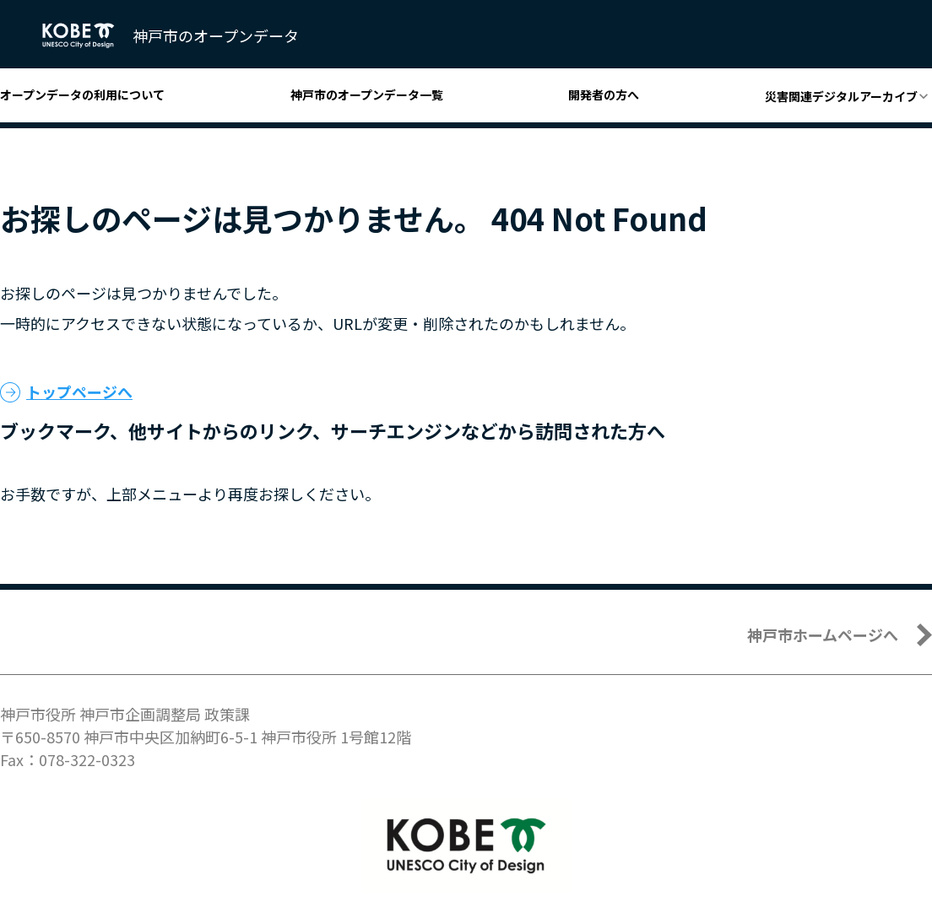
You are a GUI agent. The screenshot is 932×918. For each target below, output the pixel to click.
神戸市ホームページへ (822, 634)
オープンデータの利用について (82, 94)
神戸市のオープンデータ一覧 (366, 94)
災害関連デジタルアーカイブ (841, 96)
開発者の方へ (603, 94)
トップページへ (79, 391)
